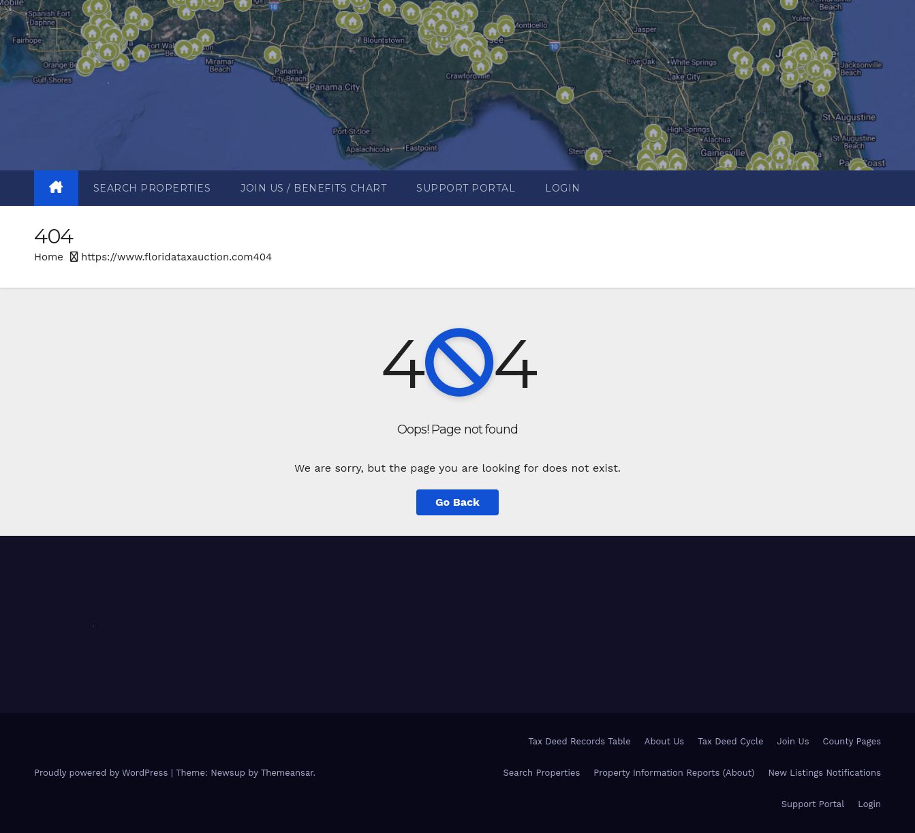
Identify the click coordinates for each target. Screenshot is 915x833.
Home (48, 257)
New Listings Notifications (824, 773)
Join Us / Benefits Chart (313, 188)
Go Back (457, 502)
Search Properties (152, 188)
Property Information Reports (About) (673, 773)
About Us (664, 741)
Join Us (793, 741)
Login (562, 188)
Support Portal (465, 188)
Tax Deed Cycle (730, 741)
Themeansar (287, 773)
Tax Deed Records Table (579, 741)
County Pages (851, 741)
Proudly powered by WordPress (102, 773)
